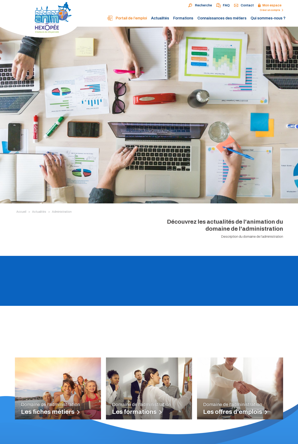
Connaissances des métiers (221, 18)
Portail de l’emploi (127, 18)
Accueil (21, 211)
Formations (183, 18)
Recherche (200, 6)
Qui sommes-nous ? (268, 18)
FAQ (223, 6)
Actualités (160, 18)
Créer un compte (271, 10)
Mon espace (269, 6)
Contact (244, 6)
